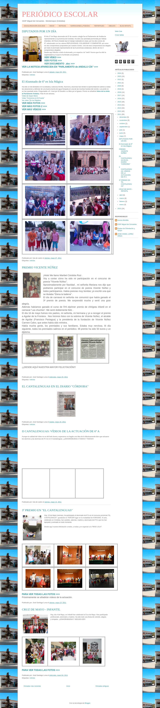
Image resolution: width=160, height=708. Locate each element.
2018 (120, 92)
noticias (32, 75)
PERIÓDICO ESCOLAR (60, 14)
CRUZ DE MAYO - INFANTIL (41, 609)
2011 (120, 114)
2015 (120, 102)
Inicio (68, 686)
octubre (122, 123)
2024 (120, 73)
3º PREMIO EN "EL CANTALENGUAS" (47, 510)
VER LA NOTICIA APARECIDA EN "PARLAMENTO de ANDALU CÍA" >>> (60, 67)
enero (122, 204)
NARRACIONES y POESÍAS (80, 26)
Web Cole (118, 31)
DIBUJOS (112, 26)
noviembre (124, 120)
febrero (122, 201)
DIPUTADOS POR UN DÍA (39, 31)
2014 (120, 105)
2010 (120, 208)
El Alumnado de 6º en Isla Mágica (42, 81)
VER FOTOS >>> (53, 60)
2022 (120, 79)
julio (121, 130)
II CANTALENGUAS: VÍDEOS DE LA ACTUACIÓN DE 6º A (61, 431)
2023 (120, 76)
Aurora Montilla (123, 220)
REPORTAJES (99, 26)
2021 (120, 83)
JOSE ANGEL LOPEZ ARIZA (125, 235)
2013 (120, 108)
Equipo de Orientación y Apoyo (126, 229)
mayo (122, 136)
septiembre (124, 127)
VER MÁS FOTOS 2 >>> (34, 106)
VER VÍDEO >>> (52, 57)
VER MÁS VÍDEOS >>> (34, 109)
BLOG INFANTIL (125, 26)
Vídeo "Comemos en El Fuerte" (33, 98)
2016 (120, 98)
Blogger (87, 703)
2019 (120, 89)
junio (121, 133)
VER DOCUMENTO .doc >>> (59, 63)
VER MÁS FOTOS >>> (33, 103)
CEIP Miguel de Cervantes (127, 224)
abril (121, 195)
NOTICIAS (62, 26)
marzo (122, 198)
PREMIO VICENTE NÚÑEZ (40, 267)
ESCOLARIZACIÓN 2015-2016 (34, 26)
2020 (120, 86)
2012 (120, 111)
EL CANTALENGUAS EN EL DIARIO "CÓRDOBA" (55, 386)
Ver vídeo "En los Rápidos (31, 100)
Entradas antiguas (102, 686)
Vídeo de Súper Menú (30, 96)
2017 (120, 95)
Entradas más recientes (32, 686)
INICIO (52, 26)
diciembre (123, 117)
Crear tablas (119, 35)
